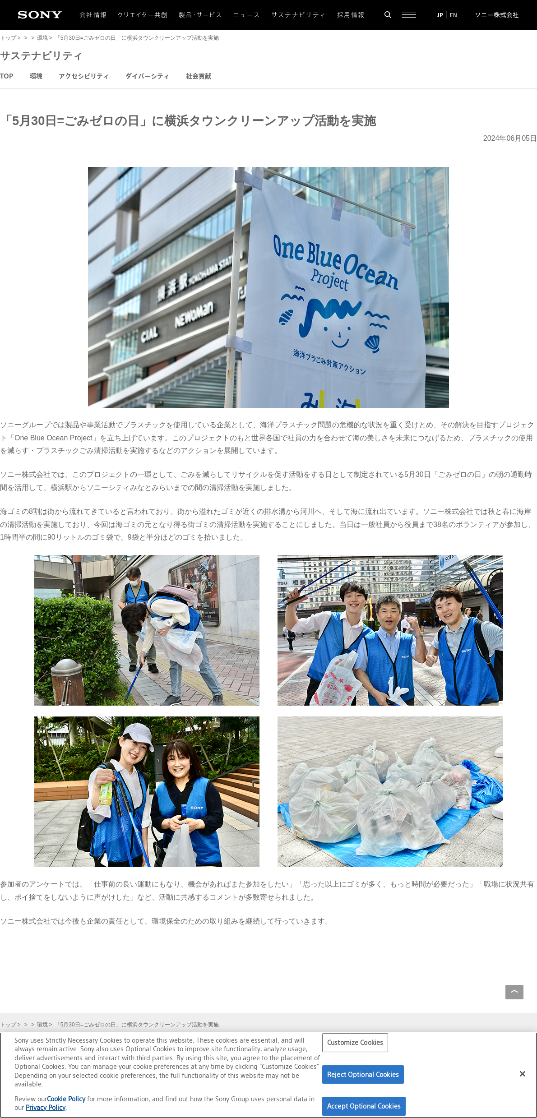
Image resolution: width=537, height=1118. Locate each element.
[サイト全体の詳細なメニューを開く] (409, 15)
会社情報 (93, 15)
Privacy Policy (45, 1107)
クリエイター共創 (143, 15)
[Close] (522, 1074)
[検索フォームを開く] (388, 15)
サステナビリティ (299, 15)
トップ (8, 38)
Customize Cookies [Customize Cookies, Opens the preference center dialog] (355, 1042)
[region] (268, 1075)
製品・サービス (200, 15)
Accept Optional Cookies (364, 1106)
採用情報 (351, 15)
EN (453, 15)
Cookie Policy (67, 1099)
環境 (42, 38)
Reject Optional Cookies (363, 1074)
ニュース (246, 15)
